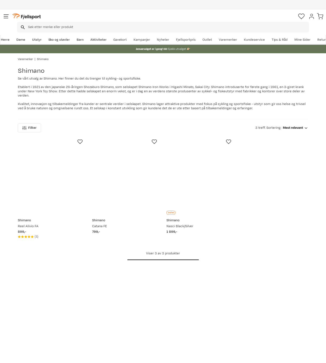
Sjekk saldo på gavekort (40, 307)
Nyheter (206, 33)
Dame (37, 33)
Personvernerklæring (272, 357)
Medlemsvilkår (151, 314)
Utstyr (54, 33)
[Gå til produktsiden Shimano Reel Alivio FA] (51, 143)
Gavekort (87, 321)
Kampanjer (185, 33)
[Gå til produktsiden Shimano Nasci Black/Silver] (200, 143)
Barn (97, 33)
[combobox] (167, 20)
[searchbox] (171, 20)
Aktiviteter (116, 33)
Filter (29, 98)
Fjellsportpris (229, 33)
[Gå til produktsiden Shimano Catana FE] (126, 143)
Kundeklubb (149, 307)
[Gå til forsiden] (39, 20)
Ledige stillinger (152, 321)
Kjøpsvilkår (299, 357)
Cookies (318, 357)
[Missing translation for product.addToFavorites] (80, 112)
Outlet (251, 33)
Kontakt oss (31, 334)
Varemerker (271, 33)
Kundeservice (297, 33)
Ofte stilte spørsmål (37, 300)
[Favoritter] (278, 20)
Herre (22, 33)
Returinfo (29, 314)
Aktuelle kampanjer (95, 300)
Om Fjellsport (150, 300)
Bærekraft (147, 327)
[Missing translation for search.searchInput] (83, 20)
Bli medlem (290, 264)
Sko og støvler (76, 33)
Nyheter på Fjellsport (96, 307)
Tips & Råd (30, 321)
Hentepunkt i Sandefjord (40, 327)
